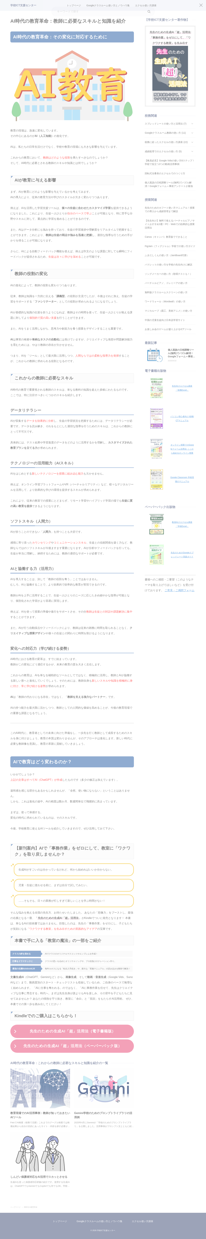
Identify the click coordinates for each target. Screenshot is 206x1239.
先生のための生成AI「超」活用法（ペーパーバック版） (72, 1046)
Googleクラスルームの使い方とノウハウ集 (99, 1221)
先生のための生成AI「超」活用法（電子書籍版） (73, 1031)
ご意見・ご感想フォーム (179, 590)
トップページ (60, 1221)
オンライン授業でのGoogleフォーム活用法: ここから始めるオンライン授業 (182, 449)
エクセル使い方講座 (142, 1221)
